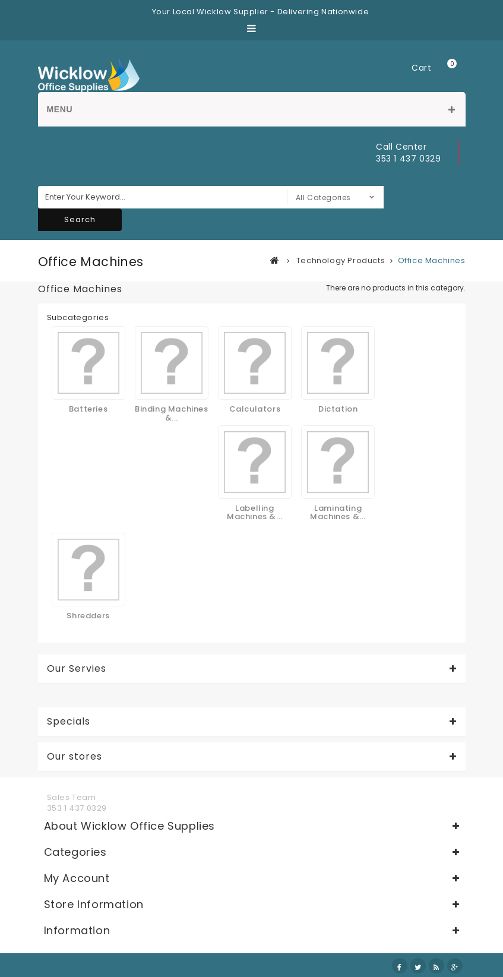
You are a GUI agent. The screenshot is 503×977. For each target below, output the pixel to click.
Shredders (88, 615)
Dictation (338, 409)
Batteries (88, 409)
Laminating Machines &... (338, 512)
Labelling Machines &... (255, 512)
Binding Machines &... (171, 413)
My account (77, 878)
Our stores (74, 756)
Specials (68, 721)
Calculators (255, 409)
